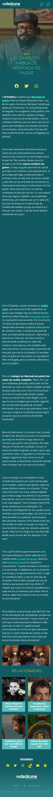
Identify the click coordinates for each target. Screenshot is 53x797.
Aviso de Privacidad (34, 786)
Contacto (16, 786)
